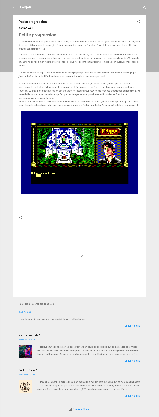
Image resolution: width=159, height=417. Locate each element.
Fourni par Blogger (79, 409)
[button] (138, 22)
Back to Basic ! (28, 370)
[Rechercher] (144, 8)
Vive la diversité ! (29, 335)
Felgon (25, 7)
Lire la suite (132, 325)
